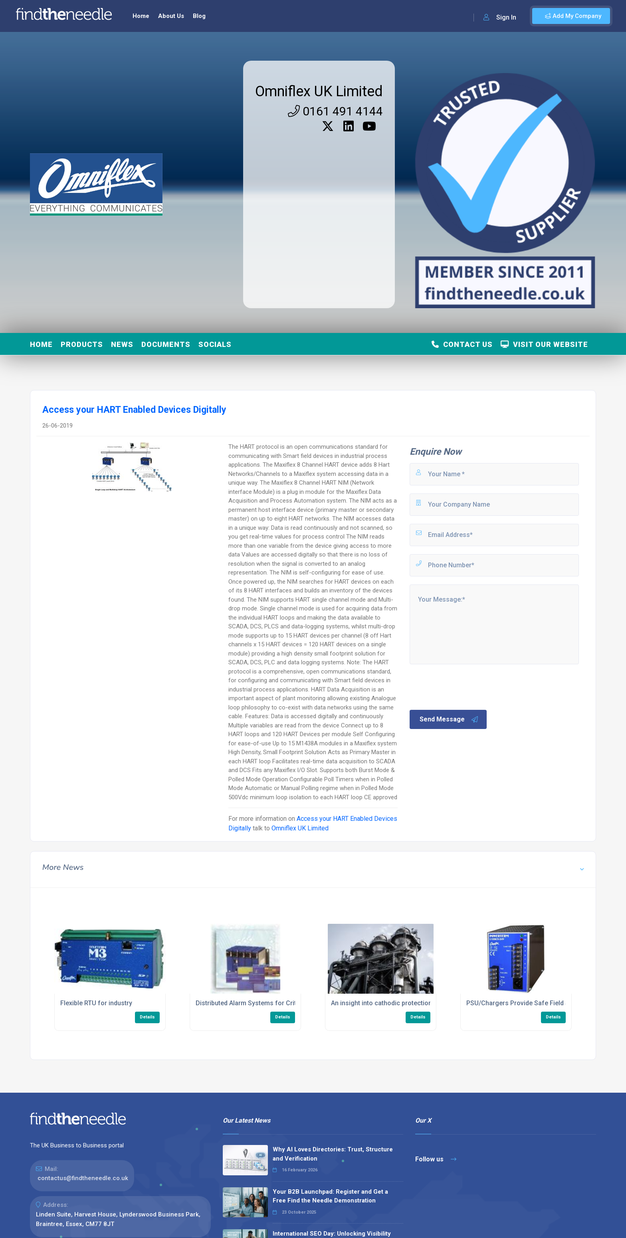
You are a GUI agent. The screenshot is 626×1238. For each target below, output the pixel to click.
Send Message (449, 719)
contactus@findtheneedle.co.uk (83, 1178)
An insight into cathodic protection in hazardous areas (410, 1003)
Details (147, 1017)
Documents (165, 344)
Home (141, 16)
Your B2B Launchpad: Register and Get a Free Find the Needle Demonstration (330, 1196)
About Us (171, 16)
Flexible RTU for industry (96, 1003)
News (122, 344)
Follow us (435, 1159)
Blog (199, 16)
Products (82, 344)
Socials (215, 344)
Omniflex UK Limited (319, 91)
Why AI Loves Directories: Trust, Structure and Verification (333, 1154)
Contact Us (462, 344)
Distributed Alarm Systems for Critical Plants (261, 1003)
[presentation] (469, 686)
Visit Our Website (544, 344)
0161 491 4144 (335, 111)
